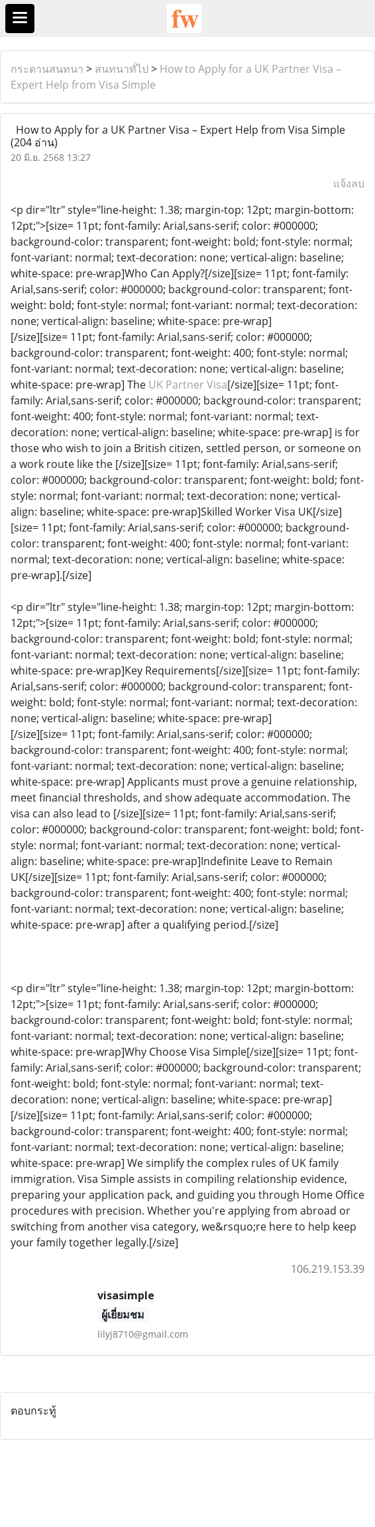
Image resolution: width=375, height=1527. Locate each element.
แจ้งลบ (348, 183)
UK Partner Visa (187, 384)
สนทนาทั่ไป (121, 69)
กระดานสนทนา (47, 69)
